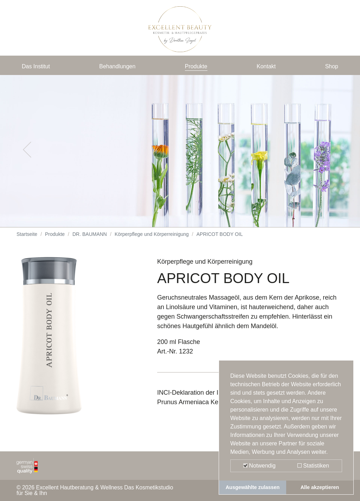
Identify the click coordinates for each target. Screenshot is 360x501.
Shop (330, 67)
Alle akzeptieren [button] (320, 487)
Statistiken (313, 466)
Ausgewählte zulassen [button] (253, 487)
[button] (27, 154)
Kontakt (267, 67)
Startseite (27, 239)
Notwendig (259, 466)
